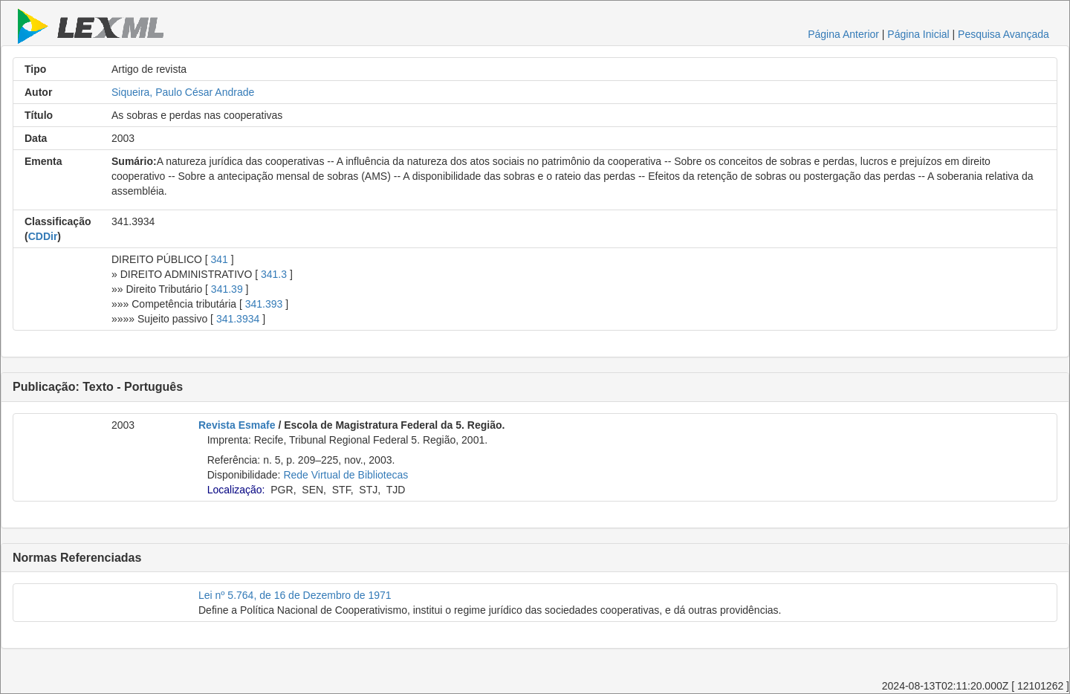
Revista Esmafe (237, 425)
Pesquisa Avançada (1003, 34)
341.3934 (237, 319)
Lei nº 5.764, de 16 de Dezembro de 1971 (295, 595)
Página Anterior (843, 34)
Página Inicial (918, 34)
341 (219, 259)
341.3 (274, 274)
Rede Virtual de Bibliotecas (345, 475)
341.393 (264, 304)
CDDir (43, 236)
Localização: (236, 490)
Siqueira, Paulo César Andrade (182, 92)
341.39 (227, 289)
